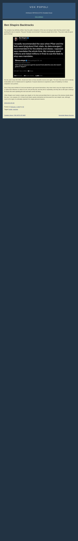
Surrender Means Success (66, 115)
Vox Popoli (39, 7)
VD (23, 107)
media (10, 109)
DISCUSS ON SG (9, 103)
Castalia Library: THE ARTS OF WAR (14, 115)
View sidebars (39, 17)
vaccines (15, 109)
